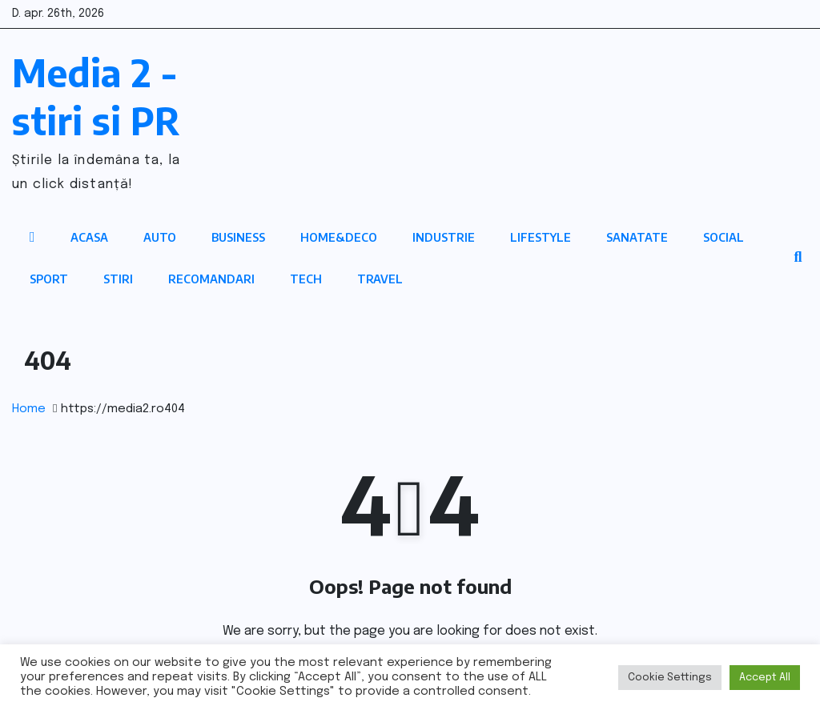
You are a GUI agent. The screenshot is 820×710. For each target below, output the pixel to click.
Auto (159, 237)
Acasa (89, 237)
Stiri (118, 279)
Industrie (443, 237)
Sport (49, 279)
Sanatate (637, 237)
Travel (380, 279)
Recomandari (211, 279)
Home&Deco (338, 237)
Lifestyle (540, 237)
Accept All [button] (764, 677)
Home (29, 409)
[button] (798, 258)
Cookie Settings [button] (670, 677)
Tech (306, 279)
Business (238, 237)
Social (723, 237)
